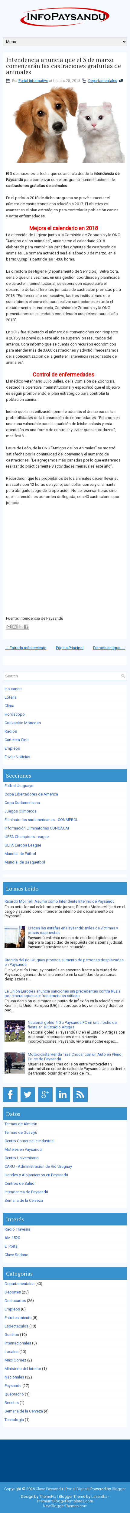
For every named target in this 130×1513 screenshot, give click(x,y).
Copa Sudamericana (22, 802)
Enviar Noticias (17, 757)
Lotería (11, 697)
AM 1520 (12, 1237)
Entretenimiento (18, 1317)
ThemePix (47, 1496)
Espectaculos (16, 1326)
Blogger (119, 1489)
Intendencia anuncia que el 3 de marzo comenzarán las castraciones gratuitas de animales (63, 66)
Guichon (12, 1334)
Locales (11, 1351)
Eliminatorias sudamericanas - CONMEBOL (41, 819)
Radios (11, 731)
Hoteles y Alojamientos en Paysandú (36, 1175)
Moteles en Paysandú (23, 1149)
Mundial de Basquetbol (25, 862)
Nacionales (14, 1377)
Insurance (13, 689)
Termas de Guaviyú (21, 1132)
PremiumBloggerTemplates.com (65, 1501)
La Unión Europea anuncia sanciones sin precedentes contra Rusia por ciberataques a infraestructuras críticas (63, 993)
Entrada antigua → (109, 648)
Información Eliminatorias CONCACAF (37, 828)
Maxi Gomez (15, 1360)
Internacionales (18, 1343)
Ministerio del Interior (23, 1368)
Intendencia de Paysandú (26, 1192)
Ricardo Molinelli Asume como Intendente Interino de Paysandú (60, 901)
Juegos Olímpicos (21, 811)
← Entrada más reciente (25, 648)
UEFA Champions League (27, 836)
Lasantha (99, 1496)
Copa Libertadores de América (31, 794)
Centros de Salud (19, 1183)
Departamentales (102, 81)
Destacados (15, 1300)
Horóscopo (15, 714)
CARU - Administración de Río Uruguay (38, 1166)
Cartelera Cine (16, 740)
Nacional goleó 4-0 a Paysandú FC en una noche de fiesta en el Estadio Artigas (72, 1024)
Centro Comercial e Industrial (29, 1141)
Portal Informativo (33, 81)
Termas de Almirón (21, 1124)
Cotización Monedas (23, 723)
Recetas (12, 1402)
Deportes (13, 1292)
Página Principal (69, 648)
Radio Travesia (17, 1229)
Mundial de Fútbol (20, 853)
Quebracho (14, 1394)
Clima (9, 706)
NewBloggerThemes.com (65, 1506)
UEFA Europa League (23, 845)
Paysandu (13, 1385)
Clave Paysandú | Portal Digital (62, 1489)
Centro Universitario (22, 1158)
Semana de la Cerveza (24, 1200)
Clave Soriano (16, 1254)
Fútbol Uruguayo (19, 785)
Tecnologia (14, 1419)
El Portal (11, 1246)
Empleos (12, 748)
